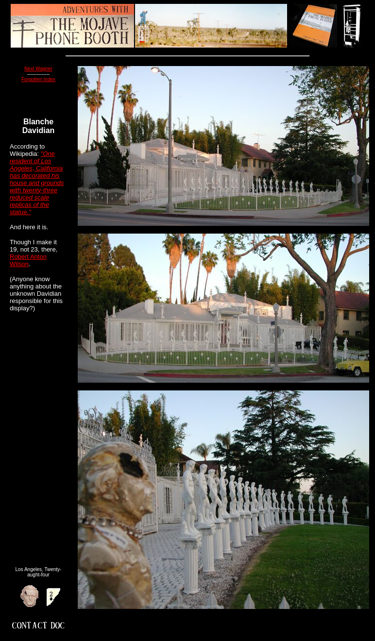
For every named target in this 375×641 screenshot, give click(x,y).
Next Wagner (38, 68)
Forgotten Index (38, 79)
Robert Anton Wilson (28, 260)
